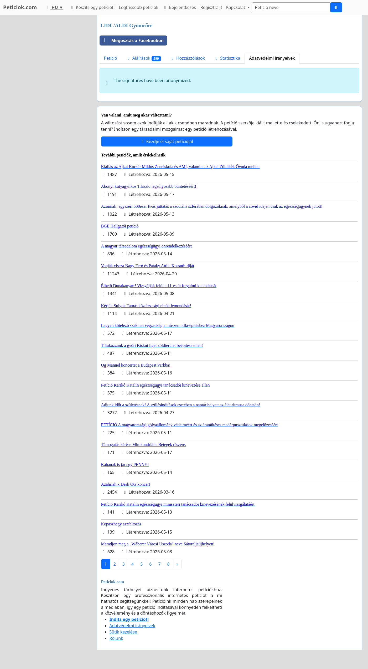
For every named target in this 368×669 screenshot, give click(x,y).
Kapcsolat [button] (236, 7)
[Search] (291, 7)
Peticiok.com (20, 7)
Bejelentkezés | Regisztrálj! (192, 7)
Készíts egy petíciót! (92, 7)
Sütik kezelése (123, 632)
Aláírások (143, 58)
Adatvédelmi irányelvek (272, 58)
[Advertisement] (45, 94)
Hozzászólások (187, 58)
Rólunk (116, 638)
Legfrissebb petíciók (138, 7)
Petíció (110, 58)
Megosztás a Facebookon (132, 40)
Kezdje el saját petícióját (167, 141)
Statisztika (227, 58)
